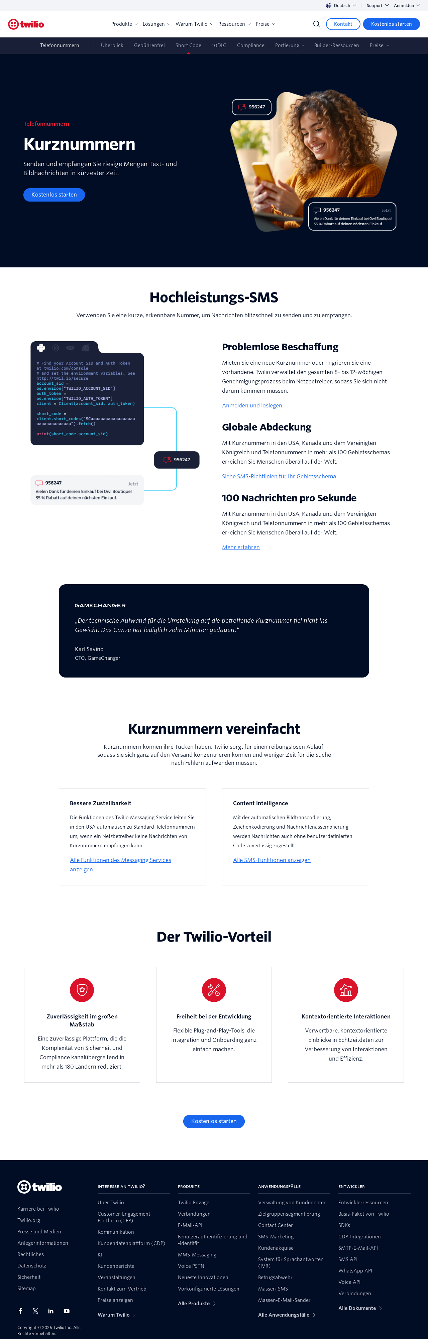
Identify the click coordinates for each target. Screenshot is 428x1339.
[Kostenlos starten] (391, 24)
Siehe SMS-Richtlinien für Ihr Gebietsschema (279, 476)
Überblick (112, 45)
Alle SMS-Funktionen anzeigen (272, 860)
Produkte (124, 24)
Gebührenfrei (149, 45)
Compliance (250, 45)
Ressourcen (234, 24)
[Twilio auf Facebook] (22, 1311)
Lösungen (156, 24)
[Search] (316, 24)
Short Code (188, 45)
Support (378, 5)
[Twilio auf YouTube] (69, 1310)
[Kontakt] (343, 24)
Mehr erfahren (241, 547)
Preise (265, 24)
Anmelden (407, 5)
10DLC (219, 45)
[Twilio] (26, 24)
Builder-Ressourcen (336, 45)
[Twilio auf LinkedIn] (53, 1311)
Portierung (287, 45)
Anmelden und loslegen (252, 405)
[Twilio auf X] (38, 1311)
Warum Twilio (194, 24)
